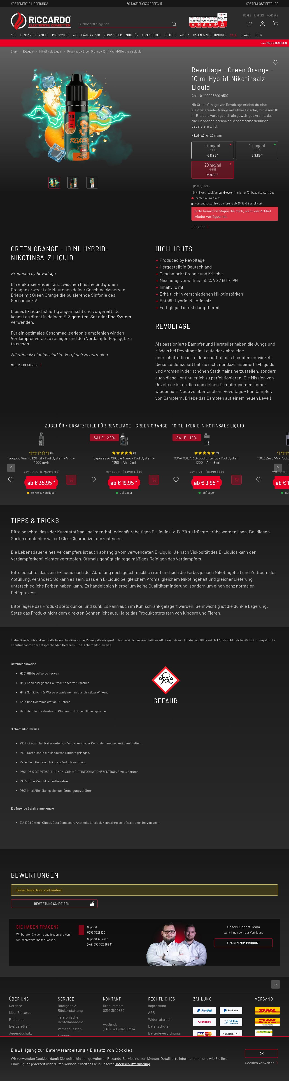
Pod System (119, 316)
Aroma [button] (184, 35)
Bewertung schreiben (64, 903)
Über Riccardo (20, 1012)
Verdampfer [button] (113, 35)
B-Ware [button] (246, 35)
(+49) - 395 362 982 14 (119, 1029)
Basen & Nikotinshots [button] (209, 35)
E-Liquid (33, 311)
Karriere (272, 15)
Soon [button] (258, 35)
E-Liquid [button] (170, 35)
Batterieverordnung (164, 1033)
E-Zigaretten (19, 1026)
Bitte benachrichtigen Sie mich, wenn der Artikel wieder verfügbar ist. (232, 213)
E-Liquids (16, 1019)
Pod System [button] (61, 35)
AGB (151, 1012)
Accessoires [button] (151, 35)
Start (14, 51)
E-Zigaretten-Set (80, 316)
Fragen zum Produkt (243, 943)
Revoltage (46, 273)
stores (246, 15)
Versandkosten (223, 192)
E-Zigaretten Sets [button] (34, 35)
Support (64, 1035)
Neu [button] (14, 35)
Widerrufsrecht (160, 1019)
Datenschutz (158, 1026)
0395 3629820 (113, 1010)
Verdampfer (22, 338)
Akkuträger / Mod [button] (86, 35)
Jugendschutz (20, 1033)
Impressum (157, 1005)
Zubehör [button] (132, 35)
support (259, 15)
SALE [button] (233, 35)
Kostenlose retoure (262, 3)
